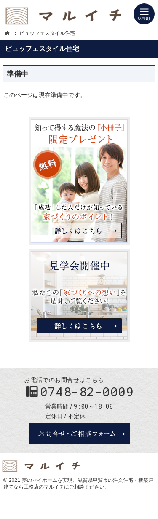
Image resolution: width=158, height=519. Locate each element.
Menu (144, 13)
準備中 (17, 74)
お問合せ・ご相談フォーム (79, 433)
